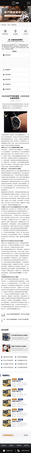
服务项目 (3, 442)
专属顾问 (15, 51)
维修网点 (11, 442)
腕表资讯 (14, 24)
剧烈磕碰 (15, 61)
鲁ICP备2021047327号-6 (24, 446)
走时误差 (15, 58)
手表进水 (24, 58)
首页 (9, 24)
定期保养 (6, 58)
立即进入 (26, 432)
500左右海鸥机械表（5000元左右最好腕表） (17, 319)
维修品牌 (19, 442)
